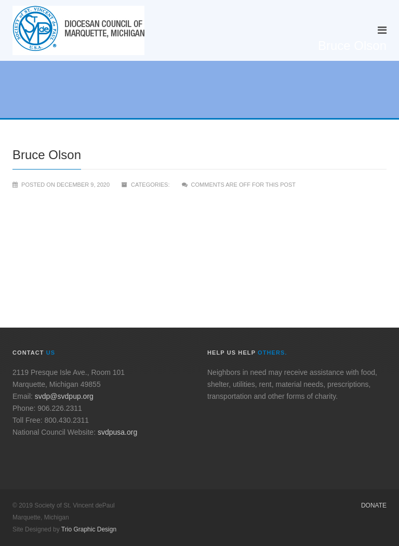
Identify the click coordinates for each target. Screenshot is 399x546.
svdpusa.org (117, 432)
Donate (374, 505)
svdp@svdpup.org (64, 396)
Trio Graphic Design (88, 529)
